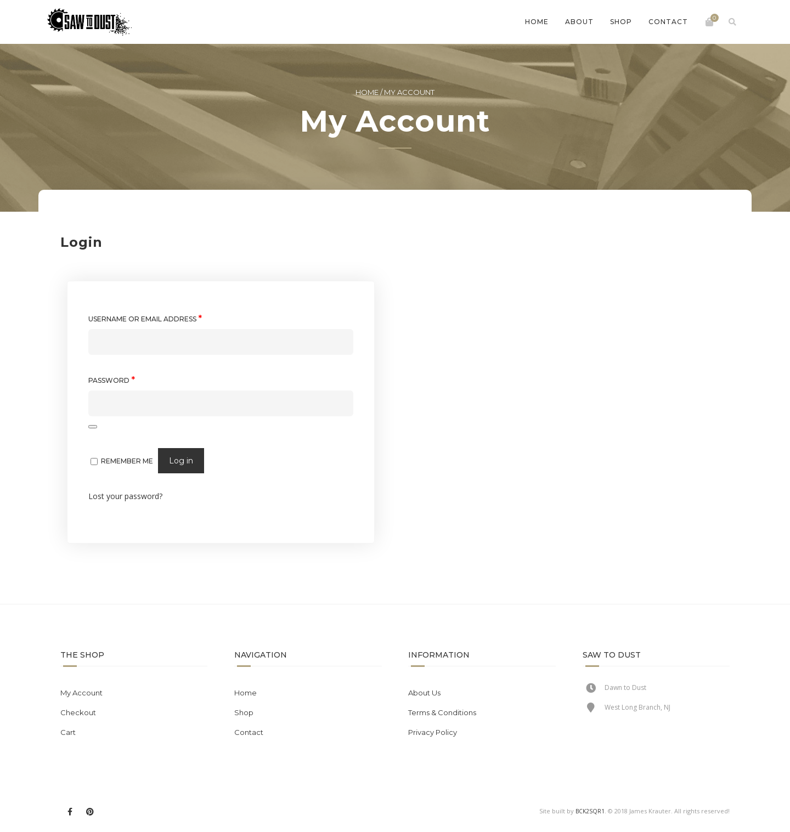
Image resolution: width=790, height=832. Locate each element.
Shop (621, 22)
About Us (424, 692)
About (579, 22)
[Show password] (92, 426)
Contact (668, 22)
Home (537, 22)
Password (111, 380)
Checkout (78, 712)
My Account (81, 692)
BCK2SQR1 (590, 811)
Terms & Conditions (442, 712)
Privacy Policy (432, 732)
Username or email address (145, 319)
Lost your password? (125, 496)
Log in (181, 461)
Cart (68, 732)
